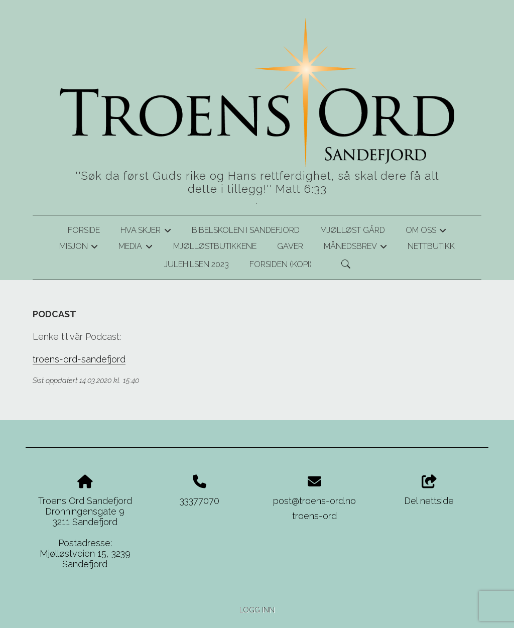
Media (135, 248)
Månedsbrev (355, 248)
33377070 (199, 500)
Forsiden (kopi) (280, 264)
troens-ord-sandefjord (79, 359)
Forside (84, 230)
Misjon (78, 248)
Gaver (290, 246)
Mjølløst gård (352, 230)
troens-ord (314, 516)
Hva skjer (145, 231)
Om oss (426, 231)
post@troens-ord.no (314, 500)
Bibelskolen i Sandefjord (246, 230)
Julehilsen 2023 (196, 264)
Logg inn (257, 609)
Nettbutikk (431, 246)
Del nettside (429, 490)
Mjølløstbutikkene (214, 246)
